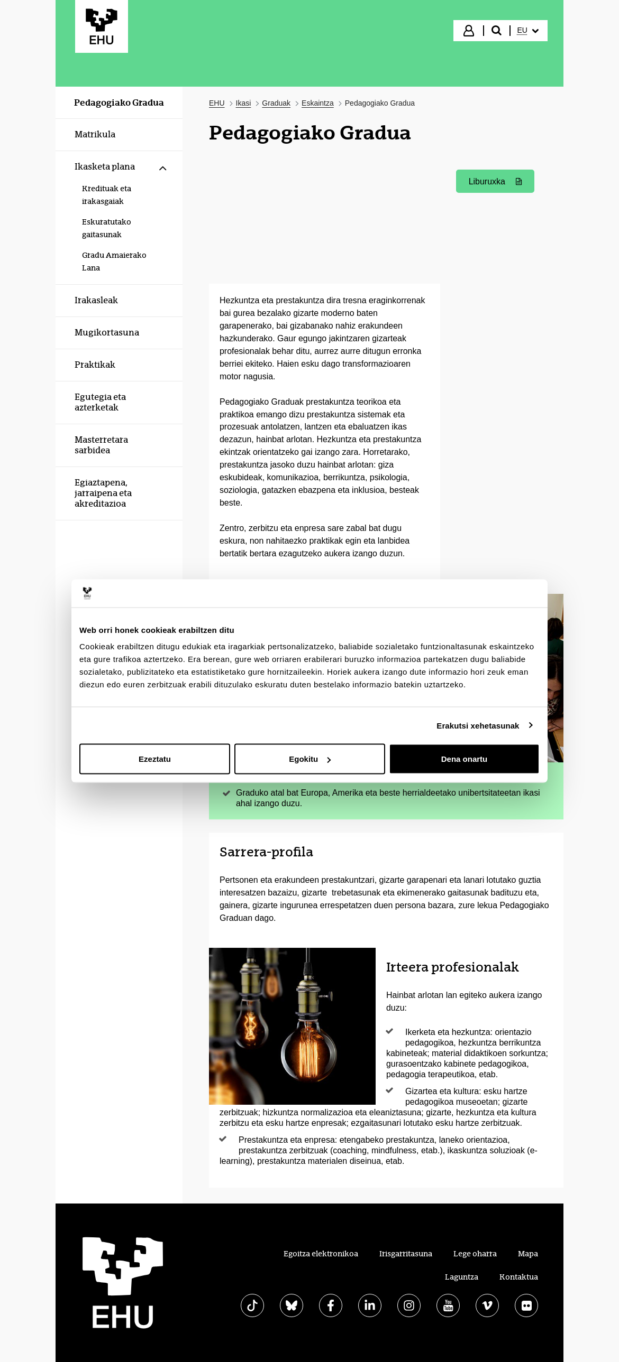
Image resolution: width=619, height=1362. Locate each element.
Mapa (528, 1253)
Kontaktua (518, 1277)
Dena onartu (464, 758)
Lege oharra (475, 1253)
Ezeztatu (155, 758)
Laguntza (461, 1277)
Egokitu (310, 758)
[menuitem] (528, 30)
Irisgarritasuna (405, 1253)
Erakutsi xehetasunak (477, 725)
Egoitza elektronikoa (321, 1253)
